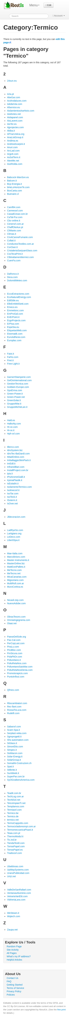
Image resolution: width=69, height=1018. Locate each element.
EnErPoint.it (13, 317)
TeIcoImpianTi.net (16, 803)
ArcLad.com (13, 150)
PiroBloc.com (14, 650)
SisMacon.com (14, 753)
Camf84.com (13, 207)
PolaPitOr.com (14, 656)
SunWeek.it (13, 773)
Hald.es (11, 420)
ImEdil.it (11, 463)
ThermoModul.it (15, 836)
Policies (11, 994)
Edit (48, 5)
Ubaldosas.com (15, 866)
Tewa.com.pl (13, 833)
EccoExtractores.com (18, 293)
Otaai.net (12, 623)
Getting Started (14, 984)
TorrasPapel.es (15, 849)
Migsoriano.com (15, 580)
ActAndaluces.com (16, 100)
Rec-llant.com (14, 706)
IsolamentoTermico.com (19, 487)
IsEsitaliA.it (12, 483)
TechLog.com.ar (15, 796)
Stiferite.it (12, 769)
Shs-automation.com (17, 740)
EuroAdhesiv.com (16, 337)
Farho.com (12, 357)
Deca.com (12, 277)
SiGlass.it (12, 743)
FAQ (9, 981)
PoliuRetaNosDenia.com (20, 670)
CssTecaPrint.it (15, 254)
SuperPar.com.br (16, 776)
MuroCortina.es (15, 586)
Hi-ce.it (10, 430)
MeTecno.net (13, 573)
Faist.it (10, 353)
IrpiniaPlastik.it (14, 480)
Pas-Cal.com (13, 640)
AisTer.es (12, 124)
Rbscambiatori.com (17, 703)
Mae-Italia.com (14, 553)
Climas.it (11, 234)
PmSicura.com (14, 653)
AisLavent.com (14, 120)
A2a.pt (10, 94)
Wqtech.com (13, 916)
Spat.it (10, 766)
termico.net (13, 819)
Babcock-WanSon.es (18, 177)
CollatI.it (11, 240)
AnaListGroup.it (15, 137)
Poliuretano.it (14, 660)
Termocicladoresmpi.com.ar (21, 826)
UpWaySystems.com (18, 869)
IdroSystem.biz (15, 450)
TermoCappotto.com (17, 823)
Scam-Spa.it (13, 730)
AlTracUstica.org (15, 134)
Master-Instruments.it (18, 560)
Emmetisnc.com (15, 310)
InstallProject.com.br (17, 470)
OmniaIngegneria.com (18, 620)
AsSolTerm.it (13, 157)
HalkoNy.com (14, 423)
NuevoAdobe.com (16, 603)
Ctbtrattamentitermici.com (20, 257)
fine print (61, 1009)
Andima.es (12, 140)
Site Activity (13, 949)
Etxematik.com (14, 333)
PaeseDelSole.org (16, 636)
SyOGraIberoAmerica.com (20, 779)
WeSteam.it (13, 913)
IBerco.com (13, 447)
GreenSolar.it (14, 400)
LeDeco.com (13, 536)
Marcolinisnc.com (16, 556)
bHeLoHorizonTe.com (18, 187)
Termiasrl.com (14, 809)
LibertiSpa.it (13, 540)
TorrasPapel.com (16, 846)
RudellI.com (13, 713)
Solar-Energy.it (14, 756)
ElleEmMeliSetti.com (17, 303)
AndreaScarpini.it (16, 144)
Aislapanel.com (15, 117)
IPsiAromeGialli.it (16, 477)
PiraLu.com (13, 646)
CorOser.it (12, 247)
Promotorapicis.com (17, 673)
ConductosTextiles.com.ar (20, 244)
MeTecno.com (14, 570)
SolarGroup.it (14, 760)
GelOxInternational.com (19, 380)
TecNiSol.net (13, 799)
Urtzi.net (11, 876)
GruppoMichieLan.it (17, 407)
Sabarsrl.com (14, 726)
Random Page (14, 946)
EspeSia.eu (13, 327)
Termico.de (12, 816)
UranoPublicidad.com (18, 873)
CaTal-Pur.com (14, 217)
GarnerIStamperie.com (19, 377)
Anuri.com (12, 147)
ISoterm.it (12, 500)
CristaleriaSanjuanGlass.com (22, 250)
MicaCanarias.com (16, 576)
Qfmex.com (13, 690)
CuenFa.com (13, 260)
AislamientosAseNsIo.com (20, 110)
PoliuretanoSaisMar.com (19, 666)
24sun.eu (12, 80)
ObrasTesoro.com (16, 616)
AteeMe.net (13, 160)
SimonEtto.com (15, 746)
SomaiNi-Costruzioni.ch (19, 763)
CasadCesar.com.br (17, 214)
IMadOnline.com (15, 457)
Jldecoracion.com (16, 516)
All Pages (12, 953)
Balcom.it (12, 180)
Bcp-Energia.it (14, 184)
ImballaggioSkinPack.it (19, 460)
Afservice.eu (13, 107)
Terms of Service (15, 988)
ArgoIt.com (12, 154)
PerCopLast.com (15, 643)
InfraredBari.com (15, 467)
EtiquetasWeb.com (17, 330)
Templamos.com (15, 806)
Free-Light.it (13, 363)
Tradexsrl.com (14, 853)
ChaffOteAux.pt (15, 227)
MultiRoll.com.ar (15, 583)
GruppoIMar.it (14, 403)
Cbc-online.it (13, 220)
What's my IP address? (19, 956)
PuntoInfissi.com (15, 676)
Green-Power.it (15, 393)
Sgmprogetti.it (14, 736)
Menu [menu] (34, 5)
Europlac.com (14, 340)
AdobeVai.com (14, 104)
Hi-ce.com (12, 427)
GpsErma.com (14, 390)
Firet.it (10, 360)
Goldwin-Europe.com (18, 387)
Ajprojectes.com (15, 127)
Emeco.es (12, 307)
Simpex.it (12, 750)
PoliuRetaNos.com (16, 663)
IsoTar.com (12, 493)
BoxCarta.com (14, 190)
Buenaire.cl (13, 194)
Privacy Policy (14, 991)
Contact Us (12, 978)
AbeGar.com (13, 97)
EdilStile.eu (13, 300)
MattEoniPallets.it (16, 566)
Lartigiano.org (14, 533)
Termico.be (12, 813)
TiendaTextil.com (16, 843)
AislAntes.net (14, 114)
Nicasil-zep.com (15, 600)
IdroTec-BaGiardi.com (18, 453)
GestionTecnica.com (17, 383)
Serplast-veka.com (16, 733)
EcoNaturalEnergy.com (19, 297)
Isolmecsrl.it (13, 490)
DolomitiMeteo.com (17, 280)
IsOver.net (12, 503)
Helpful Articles (14, 959)
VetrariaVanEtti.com (17, 896)
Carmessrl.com (15, 210)
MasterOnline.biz (16, 563)
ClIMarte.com (14, 230)
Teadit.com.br (14, 793)
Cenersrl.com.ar (15, 224)
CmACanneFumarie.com (20, 237)
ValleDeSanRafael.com (19, 889)
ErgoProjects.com (16, 320)
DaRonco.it (13, 273)
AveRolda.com (14, 164)
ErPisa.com (13, 323)
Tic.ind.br (12, 839)
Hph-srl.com (13, 433)
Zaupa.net (12, 929)
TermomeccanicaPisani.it (20, 829)
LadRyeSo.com (15, 530)
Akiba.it (11, 130)
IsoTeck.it (12, 497)
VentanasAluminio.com (19, 893)
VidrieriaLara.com (16, 899)
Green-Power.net (16, 397)
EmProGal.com (15, 313)
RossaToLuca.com (16, 710)
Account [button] (59, 15)
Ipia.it (10, 473)
